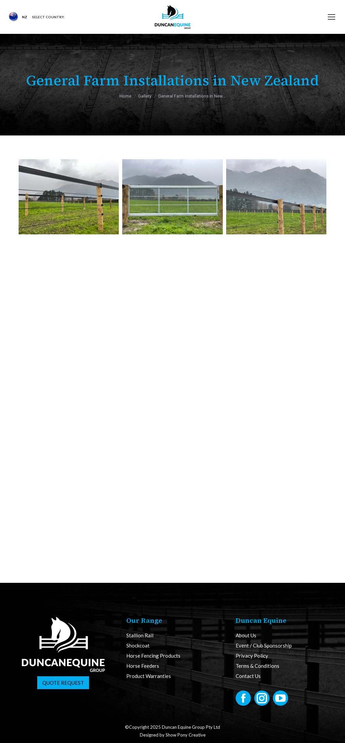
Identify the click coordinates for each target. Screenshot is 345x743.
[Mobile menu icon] (331, 17)
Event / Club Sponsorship (264, 646)
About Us (246, 635)
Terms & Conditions (257, 666)
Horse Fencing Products (153, 656)
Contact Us (248, 676)
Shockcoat (138, 646)
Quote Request (63, 683)
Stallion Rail (139, 635)
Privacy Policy (252, 656)
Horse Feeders (142, 666)
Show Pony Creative (186, 735)
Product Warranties (148, 676)
